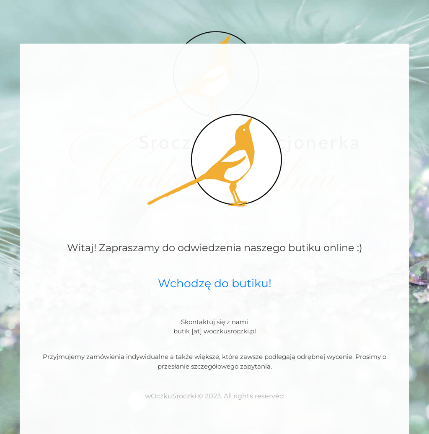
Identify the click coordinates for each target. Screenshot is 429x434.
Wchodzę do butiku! (214, 283)
